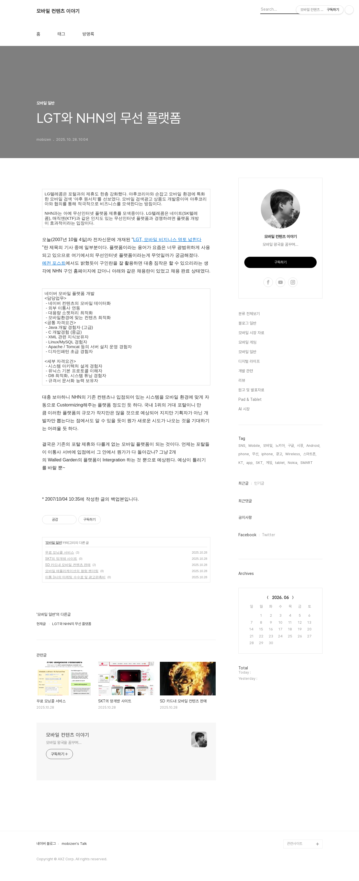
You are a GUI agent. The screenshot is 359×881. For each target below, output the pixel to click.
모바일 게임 (247, 342)
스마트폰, (309, 454)
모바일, (268, 445)
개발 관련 (245, 371)
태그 (61, 34)
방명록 (88, 34)
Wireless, (293, 454)
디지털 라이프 (249, 361)
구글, (291, 445)
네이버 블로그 (46, 844)
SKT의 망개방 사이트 (61, 559)
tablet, (280, 463)
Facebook (247, 535)
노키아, (280, 445)
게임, (269, 463)
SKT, (260, 463)
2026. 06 (280, 597)
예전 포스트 (54, 263)
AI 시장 (244, 409)
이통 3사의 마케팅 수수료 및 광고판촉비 (75, 577)
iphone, (267, 454)
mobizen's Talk (74, 844)
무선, (255, 454)
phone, (244, 454)
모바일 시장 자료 (251, 332)
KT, (241, 463)
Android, (313, 445)
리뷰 (241, 380)
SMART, (307, 463)
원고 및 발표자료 (251, 390)
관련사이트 (294, 843)
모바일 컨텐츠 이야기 (58, 11)
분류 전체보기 (249, 313)
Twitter (268, 535)
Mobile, (254, 445)
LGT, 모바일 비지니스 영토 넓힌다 (167, 239)
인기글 (259, 483)
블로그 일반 (247, 323)
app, (250, 463)
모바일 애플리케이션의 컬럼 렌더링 (71, 571)
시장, (300, 445)
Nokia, (293, 463)
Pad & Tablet (250, 399)
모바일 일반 (53, 543)
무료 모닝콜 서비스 (59, 552)
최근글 (243, 483)
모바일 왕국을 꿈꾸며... (64, 742)
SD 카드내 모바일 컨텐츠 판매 (68, 565)
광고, (279, 454)
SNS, (242, 445)
